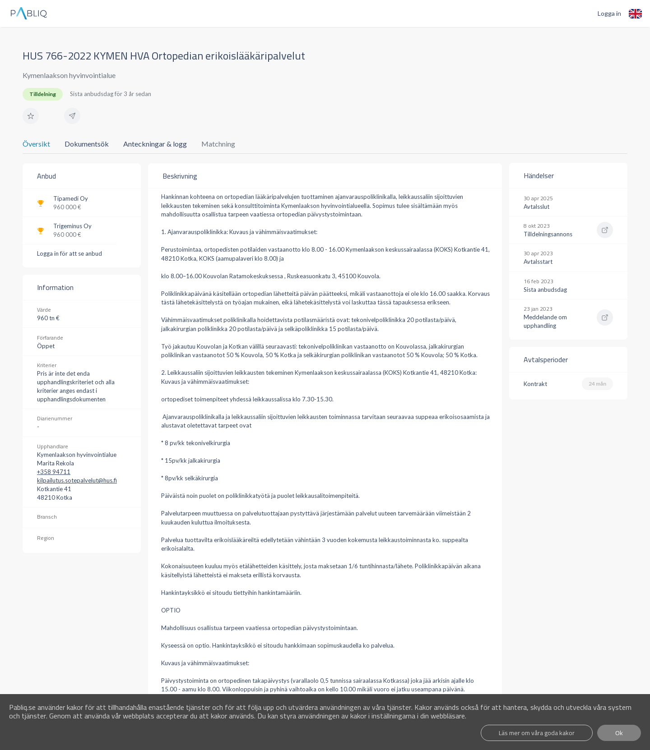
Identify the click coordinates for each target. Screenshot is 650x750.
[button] (31, 116)
